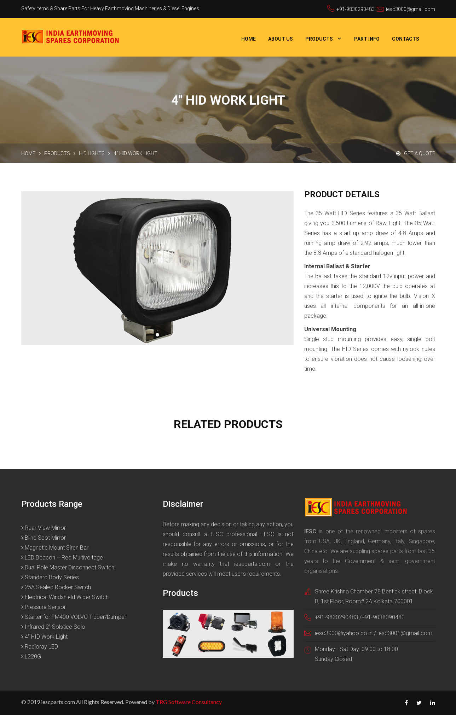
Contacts (405, 39)
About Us (280, 39)
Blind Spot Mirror (43, 537)
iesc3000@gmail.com (410, 9)
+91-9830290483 (355, 9)
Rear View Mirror (43, 527)
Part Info (367, 39)
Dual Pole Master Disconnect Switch (67, 567)
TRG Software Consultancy (189, 701)
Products (319, 39)
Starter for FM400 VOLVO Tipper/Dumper (73, 617)
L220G (31, 656)
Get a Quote (415, 153)
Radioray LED (39, 646)
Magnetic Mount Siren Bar (54, 547)
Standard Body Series (50, 577)
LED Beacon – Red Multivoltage (62, 557)
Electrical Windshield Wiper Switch (65, 597)
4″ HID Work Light (44, 636)
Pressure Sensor (43, 607)
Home (248, 39)
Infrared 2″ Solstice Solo (53, 626)
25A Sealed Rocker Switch (56, 587)
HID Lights (92, 153)
